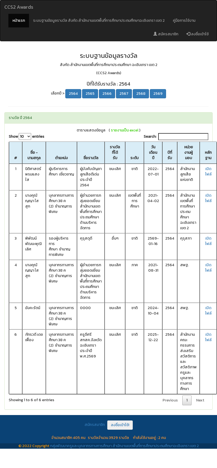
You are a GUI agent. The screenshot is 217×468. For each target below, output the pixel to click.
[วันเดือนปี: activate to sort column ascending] (153, 153)
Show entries (26, 136)
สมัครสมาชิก (165, 34)
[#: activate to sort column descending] (15, 153)
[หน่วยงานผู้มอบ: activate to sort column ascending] (188, 153)
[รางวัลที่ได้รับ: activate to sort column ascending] (115, 153)
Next (200, 400)
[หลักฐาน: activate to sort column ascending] (208, 153)
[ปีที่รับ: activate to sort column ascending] (169, 153)
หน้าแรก (18, 20)
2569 (158, 93)
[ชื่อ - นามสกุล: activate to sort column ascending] (34, 153)
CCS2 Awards (18, 7)
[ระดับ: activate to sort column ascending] (134, 153)
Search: (176, 136)
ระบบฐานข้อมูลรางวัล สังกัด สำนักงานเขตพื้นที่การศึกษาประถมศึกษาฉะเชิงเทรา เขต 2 (99, 20)
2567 (123, 93)
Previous (170, 400)
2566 (107, 93)
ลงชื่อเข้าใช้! (120, 425)
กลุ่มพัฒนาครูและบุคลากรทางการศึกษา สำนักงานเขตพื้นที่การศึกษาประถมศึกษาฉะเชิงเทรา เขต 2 (124, 446)
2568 (140, 93)
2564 (73, 93)
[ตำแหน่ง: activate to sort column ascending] (61, 153)
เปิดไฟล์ (208, 171)
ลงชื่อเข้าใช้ (197, 34)
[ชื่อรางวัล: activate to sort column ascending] (91, 153)
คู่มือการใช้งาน (184, 20)
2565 (90, 93)
